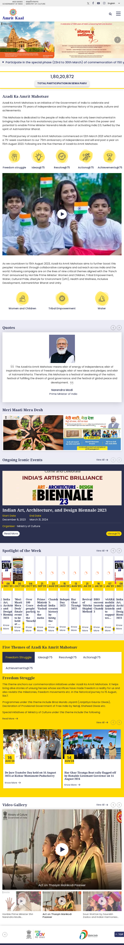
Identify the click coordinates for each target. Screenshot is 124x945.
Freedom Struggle (18, 657)
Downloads (55, 927)
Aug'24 (10, 740)
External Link (62, 40)
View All (100, 459)
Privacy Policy (82, 927)
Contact (96, 927)
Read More (11, 533)
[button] (117, 40)
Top (119, 934)
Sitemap (28, 927)
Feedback (40, 927)
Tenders (67, 927)
